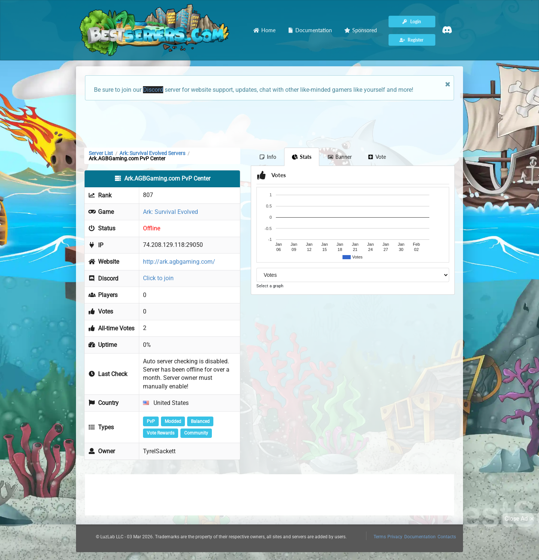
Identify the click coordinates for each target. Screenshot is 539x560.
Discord (153, 89)
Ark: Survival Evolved (170, 211)
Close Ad (520, 519)
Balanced (200, 421)
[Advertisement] (269, 123)
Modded (173, 421)
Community (196, 433)
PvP (151, 421)
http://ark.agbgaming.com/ (179, 261)
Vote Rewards (160, 433)
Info (267, 157)
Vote (377, 157)
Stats (302, 157)
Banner (339, 157)
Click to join (158, 278)
